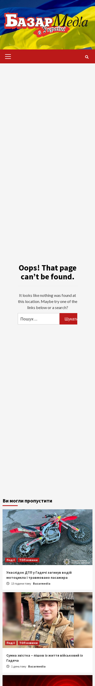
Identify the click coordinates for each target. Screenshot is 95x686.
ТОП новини (28, 560)
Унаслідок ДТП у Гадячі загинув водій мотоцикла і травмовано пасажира (39, 575)
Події (11, 560)
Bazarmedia (41, 583)
